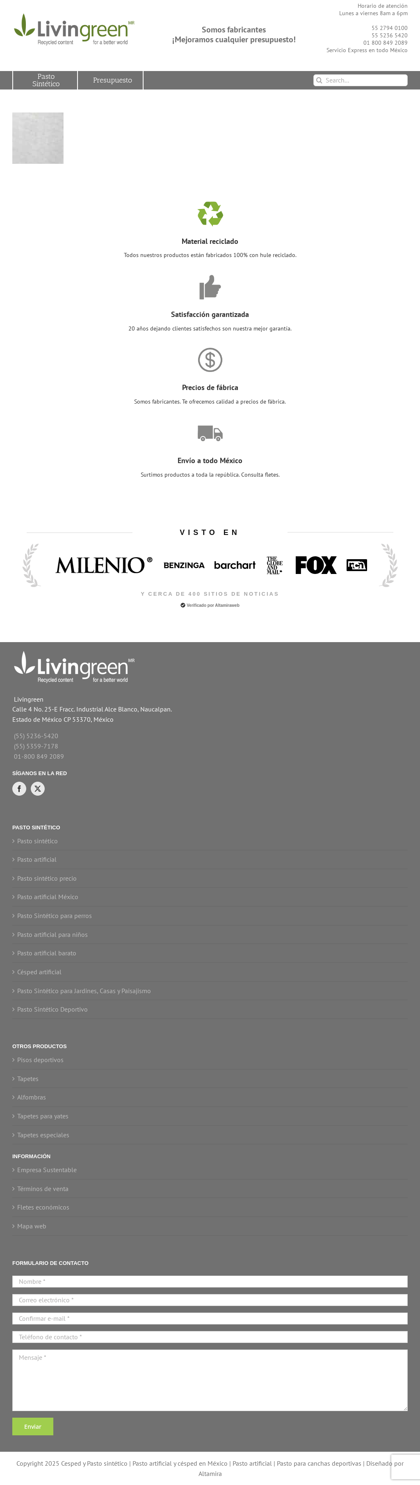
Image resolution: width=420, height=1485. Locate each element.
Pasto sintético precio (47, 878)
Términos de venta (42, 1188)
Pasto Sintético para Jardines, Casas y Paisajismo (84, 991)
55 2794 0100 (390, 28)
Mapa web (31, 1226)
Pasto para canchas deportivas (319, 1463)
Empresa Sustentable (47, 1170)
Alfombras (31, 1097)
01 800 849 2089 (385, 42)
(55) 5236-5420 (36, 736)
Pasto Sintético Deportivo (52, 1009)
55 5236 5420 (390, 35)
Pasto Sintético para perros (54, 915)
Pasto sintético (37, 841)
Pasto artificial (37, 859)
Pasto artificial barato (46, 953)
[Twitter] (38, 789)
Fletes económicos (43, 1207)
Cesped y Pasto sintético (94, 1463)
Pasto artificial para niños (52, 934)
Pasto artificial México (47, 897)
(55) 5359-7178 (36, 746)
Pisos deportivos (40, 1060)
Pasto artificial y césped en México (180, 1463)
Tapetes (28, 1078)
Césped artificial (39, 972)
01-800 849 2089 (39, 756)
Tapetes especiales (43, 1135)
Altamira (210, 1473)
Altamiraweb (227, 605)
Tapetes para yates (42, 1116)
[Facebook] (19, 789)
